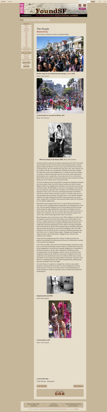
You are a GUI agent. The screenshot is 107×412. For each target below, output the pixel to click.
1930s (26, 37)
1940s (26, 34)
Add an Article (26, 54)
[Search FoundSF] (84, 2)
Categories (26, 23)
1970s (26, 44)
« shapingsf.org (26, 15)
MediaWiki (76, 409)
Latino (26, 27)
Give (48, 20)
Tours (45, 20)
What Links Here (26, 50)
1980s (26, 46)
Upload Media (26, 58)
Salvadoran (26, 30)
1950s (26, 40)
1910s (26, 39)
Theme (41, 20)
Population (37, 20)
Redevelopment (26, 47)
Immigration (26, 28)
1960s (26, 42)
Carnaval (68, 73)
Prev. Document (41, 386)
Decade (25, 20)
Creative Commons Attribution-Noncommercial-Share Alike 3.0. (54, 409)
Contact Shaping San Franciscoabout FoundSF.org (73, 404)
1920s (26, 35)
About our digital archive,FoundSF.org (34, 404)
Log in (105, 1)
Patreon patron (26, 66)
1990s (26, 32)
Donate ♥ (82, 8)
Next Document (78, 386)
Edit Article (26, 56)
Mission (26, 25)
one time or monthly (26, 62)
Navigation (10, 1)
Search (93, 1)
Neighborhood (31, 20)
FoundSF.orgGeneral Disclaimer (53, 404)
